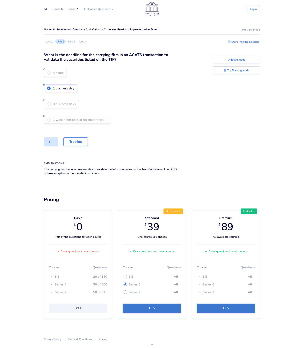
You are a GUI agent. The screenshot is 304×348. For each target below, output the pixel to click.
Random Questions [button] (98, 9)
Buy (152, 308)
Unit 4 (83, 41)
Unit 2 (60, 41)
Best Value (249, 211)
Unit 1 (49, 41)
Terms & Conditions (80, 339)
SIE (46, 9)
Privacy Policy (52, 339)
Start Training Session (243, 42)
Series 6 (58, 9)
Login (253, 9)
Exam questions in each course (78, 251)
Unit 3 (72, 41)
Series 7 (73, 9)
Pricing (103, 339)
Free (78, 308)
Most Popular (173, 211)
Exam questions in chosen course (152, 251)
